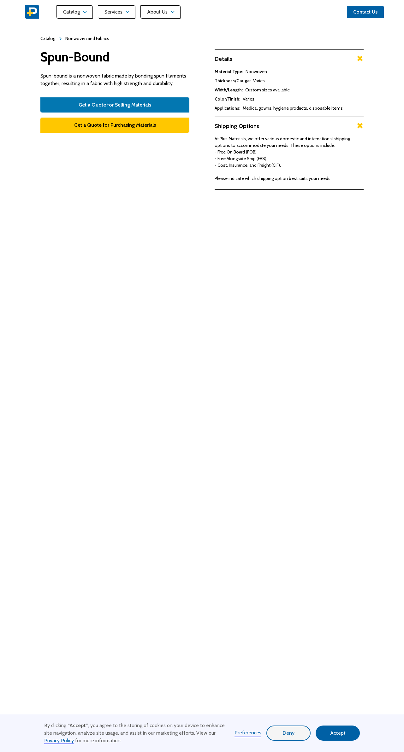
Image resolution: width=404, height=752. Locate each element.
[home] (32, 12)
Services (113, 12)
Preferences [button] (248, 733)
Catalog (71, 12)
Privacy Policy (59, 740)
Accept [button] (338, 733)
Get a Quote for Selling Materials (115, 105)
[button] (74, 12)
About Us (157, 12)
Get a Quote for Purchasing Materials (115, 125)
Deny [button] (288, 733)
